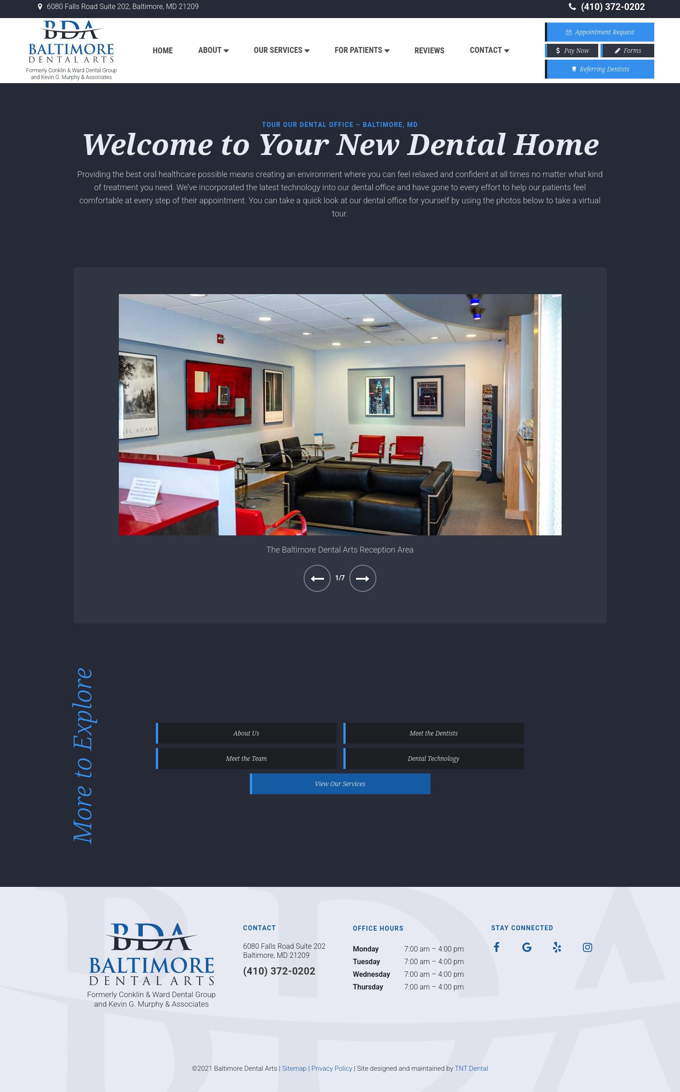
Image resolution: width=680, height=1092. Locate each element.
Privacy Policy (331, 1068)
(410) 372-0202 (605, 6)
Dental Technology (434, 758)
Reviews (430, 50)
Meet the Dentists (433, 733)
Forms (627, 50)
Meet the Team (246, 758)
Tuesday (366, 961)
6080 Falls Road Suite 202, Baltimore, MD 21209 (117, 6)
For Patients (358, 50)
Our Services (278, 50)
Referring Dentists (599, 69)
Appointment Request (599, 32)
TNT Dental (471, 1068)
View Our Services (340, 783)
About (210, 50)
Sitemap (294, 1068)
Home (163, 50)
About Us (246, 733)
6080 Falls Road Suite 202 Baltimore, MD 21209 (284, 951)
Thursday (368, 987)
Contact (486, 50)
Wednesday (371, 974)
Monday (366, 949)
